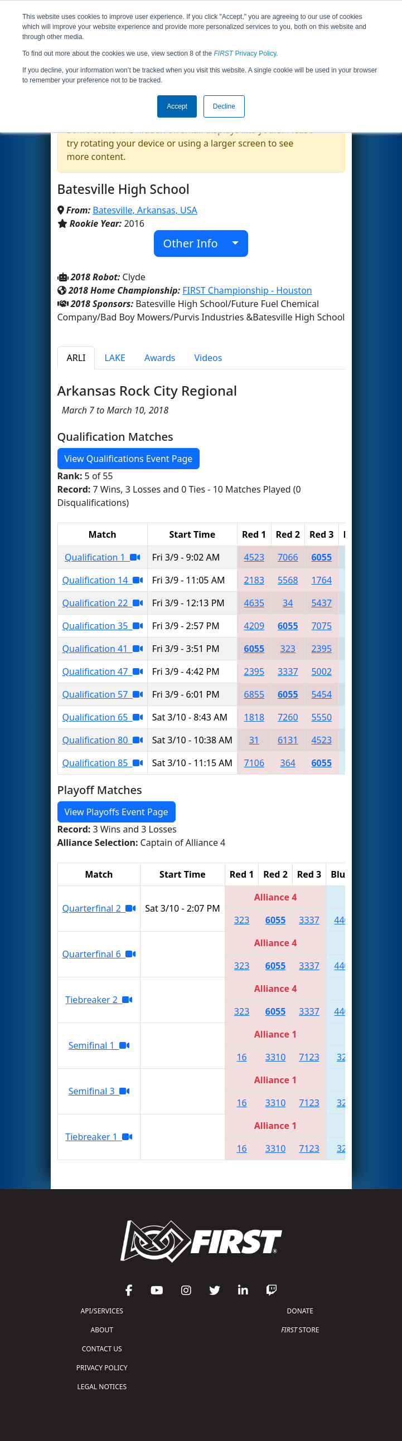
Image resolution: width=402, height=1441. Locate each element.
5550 (321, 717)
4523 (254, 557)
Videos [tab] (208, 358)
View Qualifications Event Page (129, 458)
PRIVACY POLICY (102, 1367)
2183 (254, 580)
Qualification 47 (102, 671)
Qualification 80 (102, 740)
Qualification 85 (102, 763)
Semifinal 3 (99, 1091)
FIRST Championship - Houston (247, 290)
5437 (321, 603)
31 (254, 740)
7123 (309, 1057)
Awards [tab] (160, 358)
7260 (288, 717)
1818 (254, 717)
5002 (321, 671)
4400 (344, 920)
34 (288, 603)
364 (288, 763)
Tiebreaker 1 (98, 1137)
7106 (254, 763)
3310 (275, 1057)
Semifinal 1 (99, 1045)
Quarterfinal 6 (99, 954)
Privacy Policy (245, 53)
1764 (321, 580)
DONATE (300, 1311)
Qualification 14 (102, 580)
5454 (321, 694)
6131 (288, 740)
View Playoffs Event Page (116, 812)
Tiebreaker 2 (98, 1000)
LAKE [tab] (114, 358)
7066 (288, 557)
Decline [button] (224, 106)
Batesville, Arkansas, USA (145, 210)
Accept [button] (177, 106)
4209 (254, 626)
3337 (288, 671)
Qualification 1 (102, 557)
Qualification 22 (102, 603)
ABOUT (102, 1330)
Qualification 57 (102, 694)
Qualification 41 (102, 648)
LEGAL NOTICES (102, 1386)
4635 (254, 603)
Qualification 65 (102, 717)
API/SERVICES (102, 1311)
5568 (288, 580)
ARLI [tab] (76, 358)
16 (241, 1057)
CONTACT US (102, 1349)
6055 (321, 557)
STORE (300, 1330)
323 (288, 648)
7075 (321, 626)
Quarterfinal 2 (99, 908)
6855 (254, 694)
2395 (321, 648)
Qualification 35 (102, 626)
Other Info (196, 243)
